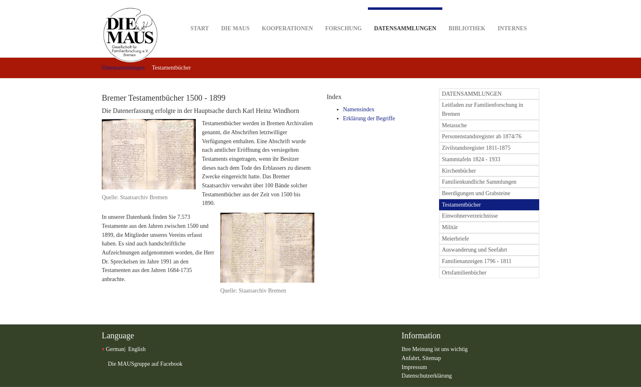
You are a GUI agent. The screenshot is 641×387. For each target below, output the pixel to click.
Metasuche (454, 125)
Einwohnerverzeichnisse (470, 216)
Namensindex (358, 109)
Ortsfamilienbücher (464, 273)
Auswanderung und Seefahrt (474, 250)
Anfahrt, (411, 358)
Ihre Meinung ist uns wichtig (434, 349)
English (137, 349)
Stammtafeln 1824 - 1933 (471, 159)
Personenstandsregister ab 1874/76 (481, 136)
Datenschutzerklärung (426, 376)
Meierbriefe (455, 239)
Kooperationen (287, 16)
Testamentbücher (461, 205)
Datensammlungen (405, 19)
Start (199, 16)
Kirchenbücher (459, 171)
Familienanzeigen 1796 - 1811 (476, 261)
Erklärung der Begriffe (369, 118)
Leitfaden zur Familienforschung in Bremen (482, 109)
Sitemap (431, 358)
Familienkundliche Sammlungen (479, 182)
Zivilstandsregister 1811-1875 (476, 148)
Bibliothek (466, 16)
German (115, 349)
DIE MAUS (235, 16)
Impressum (414, 367)
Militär (450, 227)
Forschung (343, 16)
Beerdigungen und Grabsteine (476, 193)
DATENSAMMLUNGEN (472, 94)
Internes (512, 16)
